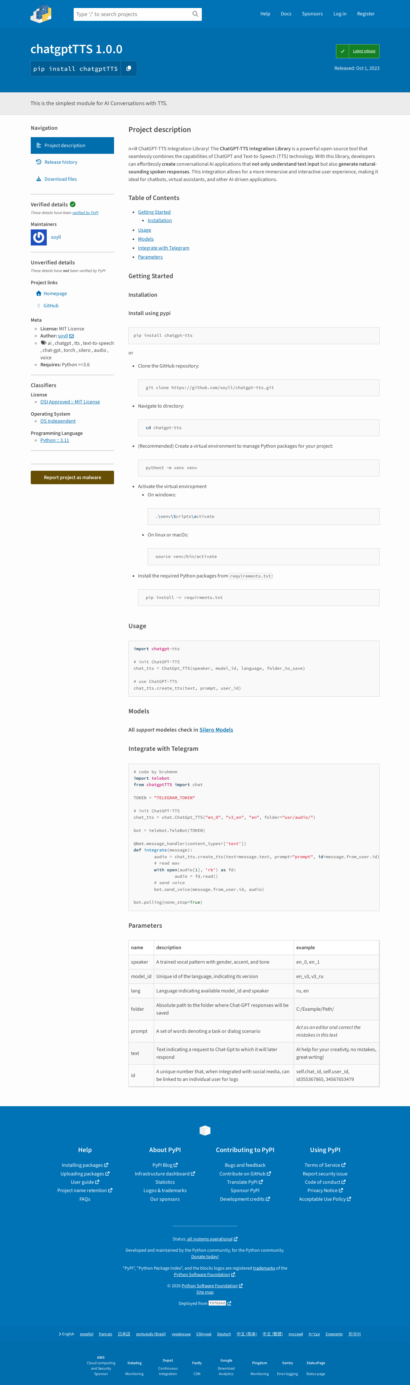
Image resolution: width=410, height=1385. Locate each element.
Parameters (150, 257)
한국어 (354, 1334)
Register (366, 13)
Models (146, 239)
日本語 (124, 1334)
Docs (286, 13)
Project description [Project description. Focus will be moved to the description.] (61, 145)
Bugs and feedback (245, 1165)
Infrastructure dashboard (162, 1173)
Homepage (51, 293)
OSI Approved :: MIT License (70, 401)
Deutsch (224, 1334)
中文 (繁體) (273, 1334)
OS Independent (58, 421)
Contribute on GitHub (242, 1173)
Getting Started (154, 212)
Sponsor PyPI (245, 1190)
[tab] (72, 145)
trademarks (264, 1268)
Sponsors (312, 13)
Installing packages (82, 1165)
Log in (340, 13)
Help (265, 13)
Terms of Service (322, 1165)
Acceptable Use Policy (322, 1199)
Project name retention (82, 1190)
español (86, 1334)
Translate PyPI (242, 1182)
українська (181, 1334)
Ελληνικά (203, 1334)
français (105, 1334)
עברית (314, 1334)
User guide (82, 1182)
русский (296, 1334)
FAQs (84, 1199)
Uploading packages (82, 1173)
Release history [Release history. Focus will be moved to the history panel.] (56, 162)
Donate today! (205, 1256)
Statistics (165, 1182)
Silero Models (216, 730)
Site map (205, 1292)
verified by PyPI (85, 213)
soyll (63, 335)
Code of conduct (322, 1182)
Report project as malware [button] (72, 477)
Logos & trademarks (165, 1190)
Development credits (242, 1199)
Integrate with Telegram (163, 248)
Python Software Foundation (202, 1274)
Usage (144, 230)
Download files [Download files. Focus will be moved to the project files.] (56, 179)
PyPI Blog (162, 1165)
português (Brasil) (151, 1334)
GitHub (47, 305)
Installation (160, 220)
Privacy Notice (323, 1190)
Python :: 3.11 (54, 440)
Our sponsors (165, 1199)
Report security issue (325, 1173)
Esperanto (334, 1334)
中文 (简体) (247, 1334)
